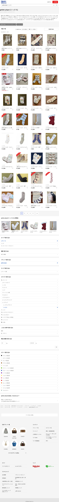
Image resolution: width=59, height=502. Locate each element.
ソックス (19, 24)
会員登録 (55, 2)
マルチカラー (29, 390)
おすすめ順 (24, 29)
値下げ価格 (29, 254)
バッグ (30, 290)
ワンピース (30, 287)
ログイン (49, 2)
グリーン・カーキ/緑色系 (29, 368)
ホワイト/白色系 (29, 358)
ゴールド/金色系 (29, 387)
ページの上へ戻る (29, 415)
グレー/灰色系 (29, 360)
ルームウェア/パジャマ (30, 299)
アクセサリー (30, 295)
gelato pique (29, 262)
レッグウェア (30, 302)
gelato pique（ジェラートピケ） (8, 24)
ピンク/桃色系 (29, 378)
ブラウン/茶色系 (29, 363)
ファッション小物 (30, 292)
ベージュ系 (29, 365)
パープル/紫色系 (29, 373)
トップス (30, 285)
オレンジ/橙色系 (29, 383)
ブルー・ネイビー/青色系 (29, 370)
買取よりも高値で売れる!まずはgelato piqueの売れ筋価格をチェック (29, 400)
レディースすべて (30, 282)
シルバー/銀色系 (29, 385)
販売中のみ (18, 29)
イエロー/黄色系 (29, 375)
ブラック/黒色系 (29, 355)
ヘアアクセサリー (30, 297)
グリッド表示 (32, 29)
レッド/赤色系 (29, 380)
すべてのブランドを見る (14, 453)
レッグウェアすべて (30, 304)
